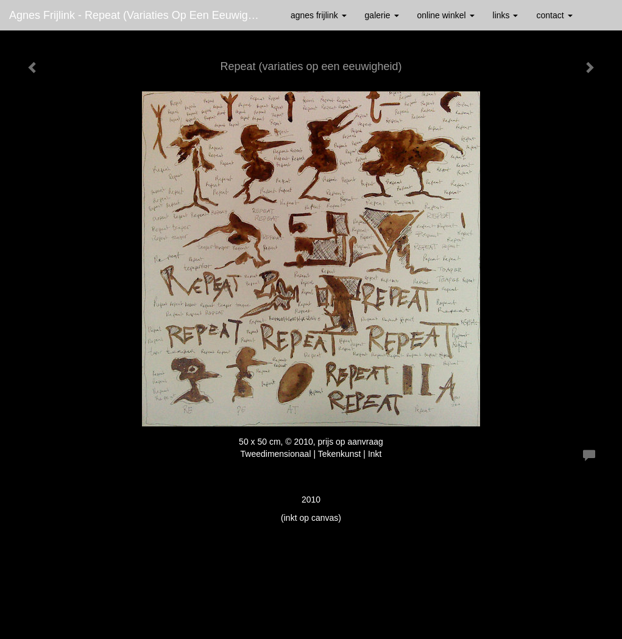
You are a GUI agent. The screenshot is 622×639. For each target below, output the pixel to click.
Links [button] (505, 15)
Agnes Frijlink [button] (319, 15)
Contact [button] (554, 15)
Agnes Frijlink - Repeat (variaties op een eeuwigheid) (140, 15)
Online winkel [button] (446, 15)
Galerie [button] (382, 15)
